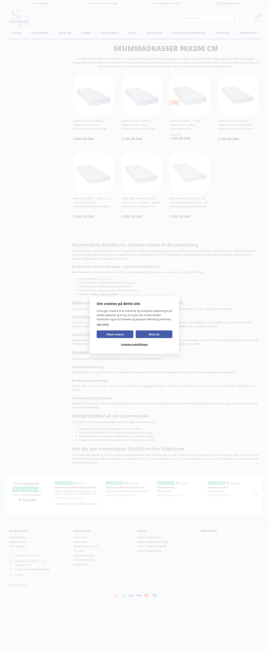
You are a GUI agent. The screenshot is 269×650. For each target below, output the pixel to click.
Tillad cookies (115, 334)
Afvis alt (154, 334)
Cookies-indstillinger (134, 344)
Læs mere (103, 324)
